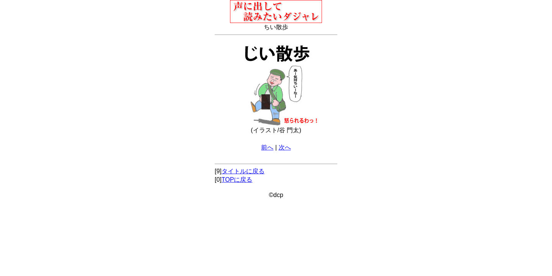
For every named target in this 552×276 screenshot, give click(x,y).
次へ (285, 147)
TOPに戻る (237, 179)
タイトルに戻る (243, 171)
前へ (267, 147)
